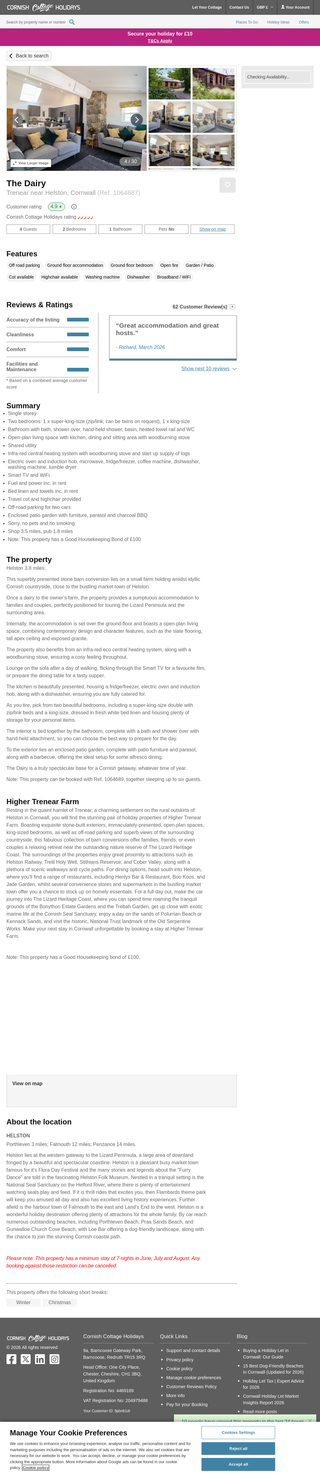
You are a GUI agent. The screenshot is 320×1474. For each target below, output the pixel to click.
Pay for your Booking (187, 1404)
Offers (304, 22)
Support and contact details (193, 1350)
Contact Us (239, 7)
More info (175, 1395)
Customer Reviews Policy (191, 1386)
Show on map (212, 229)
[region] (160, 1448)
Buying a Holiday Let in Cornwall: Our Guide (265, 1353)
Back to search (32, 55)
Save (227, 185)
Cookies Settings (238, 1432)
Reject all (238, 1448)
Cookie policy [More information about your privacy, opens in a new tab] (36, 1467)
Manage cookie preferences (193, 1377)
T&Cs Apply (160, 40)
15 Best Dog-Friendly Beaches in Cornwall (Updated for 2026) (273, 1369)
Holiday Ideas (278, 22)
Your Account (295, 7)
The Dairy (26, 183)
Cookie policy (179, 1368)
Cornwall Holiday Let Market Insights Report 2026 (271, 1399)
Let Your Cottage (207, 7)
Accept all (238, 1464)
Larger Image (31, 163)
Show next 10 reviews (205, 368)
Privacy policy (179, 1359)
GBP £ (265, 7)
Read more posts (260, 1411)
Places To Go (247, 22)
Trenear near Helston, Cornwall (73, 192)
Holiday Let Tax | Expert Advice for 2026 (273, 1384)
